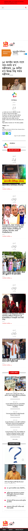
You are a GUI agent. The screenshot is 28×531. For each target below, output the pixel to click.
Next (26, 54)
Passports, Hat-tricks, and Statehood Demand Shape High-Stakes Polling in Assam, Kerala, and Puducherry (13, 228)
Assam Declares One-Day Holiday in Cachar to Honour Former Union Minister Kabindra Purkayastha (15, 433)
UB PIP (15, 1)
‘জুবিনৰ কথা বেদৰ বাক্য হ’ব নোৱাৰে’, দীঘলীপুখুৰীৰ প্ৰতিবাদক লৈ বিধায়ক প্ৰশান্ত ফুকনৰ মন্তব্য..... (15, 494)
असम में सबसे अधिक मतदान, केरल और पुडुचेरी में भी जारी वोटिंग (13, 273)
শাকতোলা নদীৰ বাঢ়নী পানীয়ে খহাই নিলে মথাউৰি (15, 507)
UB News (9, 129)
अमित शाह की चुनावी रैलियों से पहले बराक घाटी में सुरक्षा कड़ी (13, 360)
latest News (15, 378)
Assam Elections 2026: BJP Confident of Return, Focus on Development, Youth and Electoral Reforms (15, 423)
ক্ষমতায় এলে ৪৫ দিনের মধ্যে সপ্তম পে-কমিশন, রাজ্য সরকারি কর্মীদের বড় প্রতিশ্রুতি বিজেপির (15, 395)
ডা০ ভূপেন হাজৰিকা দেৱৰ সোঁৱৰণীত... (16, 488)
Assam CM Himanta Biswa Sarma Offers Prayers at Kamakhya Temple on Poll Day (13, 316)
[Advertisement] (14, 24)
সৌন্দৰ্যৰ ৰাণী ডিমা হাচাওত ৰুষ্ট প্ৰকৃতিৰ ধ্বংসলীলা (16, 501)
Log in (15, 136)
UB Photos (14, 100)
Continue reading (6, 189)
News (8, 125)
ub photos (12, 143)
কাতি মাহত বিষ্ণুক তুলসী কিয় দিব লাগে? (14, 482)
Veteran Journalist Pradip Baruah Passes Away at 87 (15, 414)
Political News (14, 129)
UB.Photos (6, 1)
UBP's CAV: (11, 1)
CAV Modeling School (12, 3)
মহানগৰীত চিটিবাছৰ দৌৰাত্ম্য (19, 52)
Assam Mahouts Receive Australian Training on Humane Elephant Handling (15, 405)
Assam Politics (8, 131)
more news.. (15, 439)
